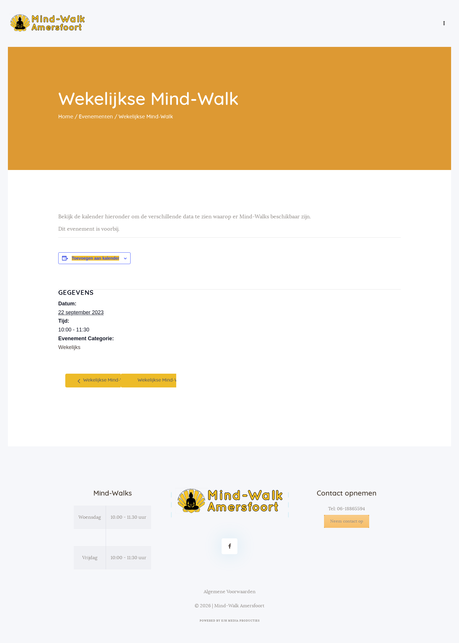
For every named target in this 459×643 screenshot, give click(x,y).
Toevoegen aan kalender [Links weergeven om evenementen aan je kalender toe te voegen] (95, 258)
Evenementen (96, 117)
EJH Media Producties (240, 621)
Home (65, 117)
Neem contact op (346, 521)
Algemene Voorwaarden (230, 591)
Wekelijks (69, 347)
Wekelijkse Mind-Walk (106, 380)
